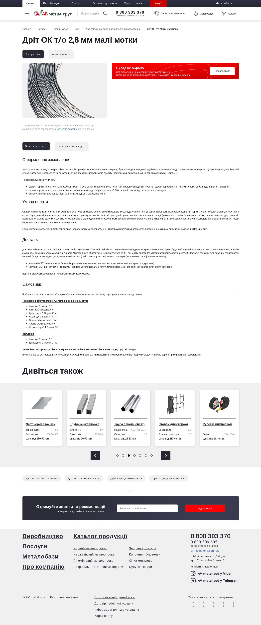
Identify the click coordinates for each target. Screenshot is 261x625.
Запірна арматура (142, 548)
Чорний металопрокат (90, 548)
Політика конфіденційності (115, 597)
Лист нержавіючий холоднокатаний (42, 424)
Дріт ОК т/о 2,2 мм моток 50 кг (84, 478)
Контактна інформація (204, 566)
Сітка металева (140, 560)
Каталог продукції (100, 536)
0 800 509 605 (204, 542)
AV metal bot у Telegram (215, 580)
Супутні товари (140, 567)
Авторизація (206, 13)
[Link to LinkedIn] (221, 604)
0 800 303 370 (130, 12)
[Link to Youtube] (231, 604)
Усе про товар (33, 54)
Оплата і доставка (105, 3)
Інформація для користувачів (117, 610)
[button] (95, 455)
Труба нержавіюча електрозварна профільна (87, 424)
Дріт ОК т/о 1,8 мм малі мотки (126, 478)
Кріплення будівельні (145, 554)
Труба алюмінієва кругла (131, 424)
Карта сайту (104, 616)
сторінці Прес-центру (195, 228)
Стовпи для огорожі (173, 424)
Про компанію (43, 566)
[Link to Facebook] (191, 604)
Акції (158, 3)
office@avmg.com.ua (205, 550)
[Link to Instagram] (201, 604)
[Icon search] (105, 13)
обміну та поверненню (69, 128)
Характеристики (60, 54)
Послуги (77, 3)
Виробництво (52, 3)
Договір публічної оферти (114, 603)
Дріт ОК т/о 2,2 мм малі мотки (41, 478)
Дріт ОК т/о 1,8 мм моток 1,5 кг (169, 478)
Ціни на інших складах (71, 146)
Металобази (40, 556)
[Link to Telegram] (211, 604)
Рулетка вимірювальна (219, 424)
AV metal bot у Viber (211, 573)
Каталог (31, 3)
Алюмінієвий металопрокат (94, 560)
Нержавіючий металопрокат (94, 554)
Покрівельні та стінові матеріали (98, 567)
